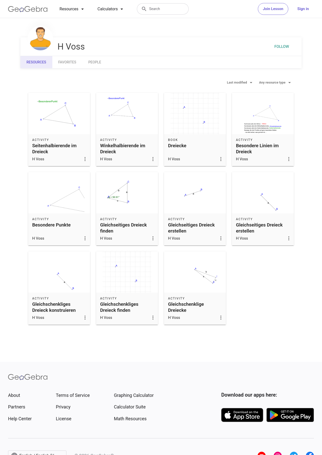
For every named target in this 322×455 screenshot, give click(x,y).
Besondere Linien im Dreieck (257, 149)
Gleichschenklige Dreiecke (186, 307)
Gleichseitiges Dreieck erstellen (191, 228)
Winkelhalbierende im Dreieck (122, 149)
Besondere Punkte (51, 225)
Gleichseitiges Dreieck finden (123, 228)
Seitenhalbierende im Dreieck (54, 149)
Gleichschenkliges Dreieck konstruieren (54, 307)
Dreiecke (177, 145)
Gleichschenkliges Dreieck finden (119, 307)
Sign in (303, 9)
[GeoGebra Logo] (28, 9)
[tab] (73, 9)
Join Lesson (273, 9)
